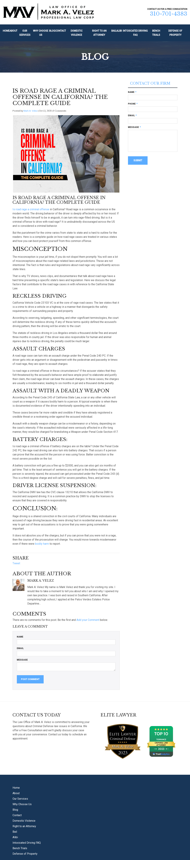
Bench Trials (156, 32)
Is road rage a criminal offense (31, 209)
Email (20, 648)
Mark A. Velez (30, 110)
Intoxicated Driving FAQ (135, 32)
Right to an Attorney (99, 32)
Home (6, 30)
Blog (52, 30)
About (13, 30)
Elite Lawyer (118, 714)
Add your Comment (87, 620)
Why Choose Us (40, 32)
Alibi (119, 30)
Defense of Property (175, 32)
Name (20, 637)
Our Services (24, 32)
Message (22, 660)
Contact (60, 30)
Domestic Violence (76, 32)
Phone (133, 104)
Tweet (16, 563)
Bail (113, 30)
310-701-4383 (168, 13)
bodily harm (42, 543)
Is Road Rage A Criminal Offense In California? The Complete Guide (60, 97)
